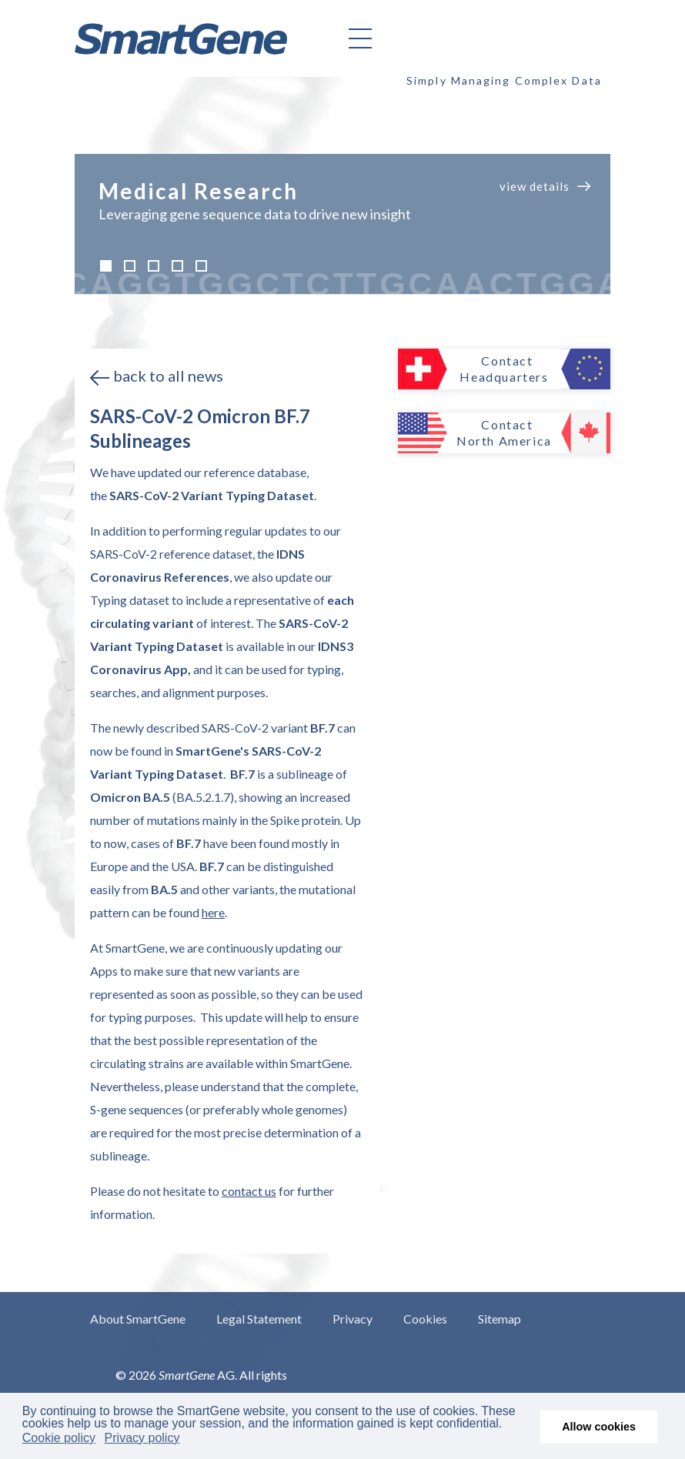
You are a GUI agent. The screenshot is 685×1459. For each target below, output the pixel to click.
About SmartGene (137, 1318)
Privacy (352, 1318)
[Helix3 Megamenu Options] (360, 38)
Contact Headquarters (503, 368)
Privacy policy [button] (142, 1437)
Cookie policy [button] (58, 1437)
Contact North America (504, 432)
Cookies (425, 1318)
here (213, 912)
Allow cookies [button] (599, 1427)
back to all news (168, 375)
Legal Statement (259, 1318)
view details (535, 186)
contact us (249, 1191)
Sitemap (499, 1318)
